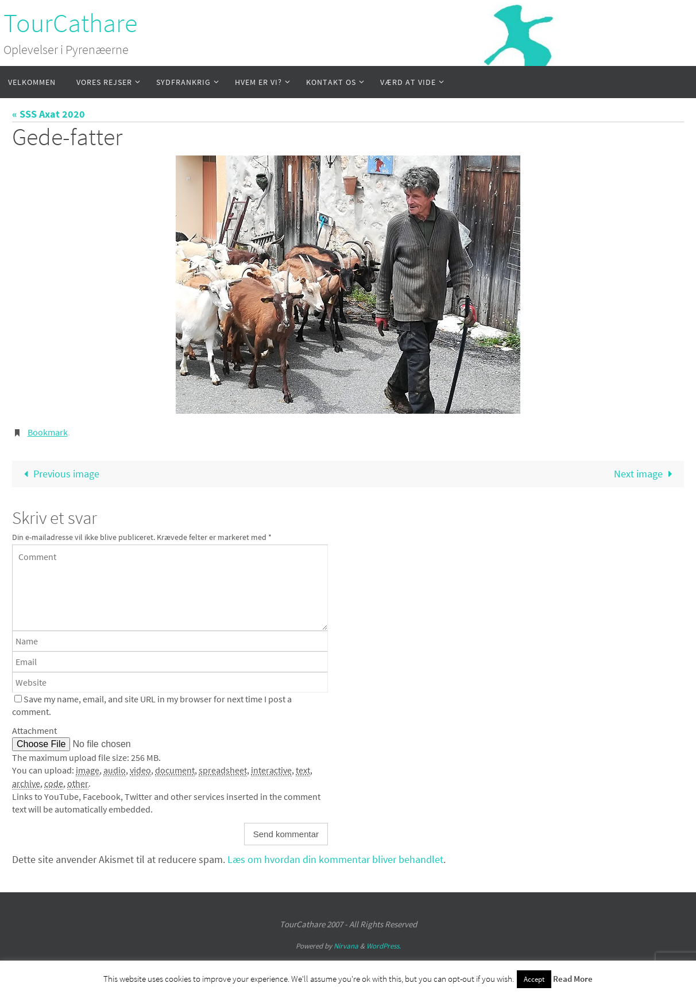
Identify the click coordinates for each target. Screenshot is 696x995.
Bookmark (48, 432)
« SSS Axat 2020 (48, 114)
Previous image (59, 473)
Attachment (34, 730)
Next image (645, 473)
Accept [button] (534, 979)
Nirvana (346, 946)
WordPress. (383, 946)
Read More (573, 978)
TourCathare (70, 23)
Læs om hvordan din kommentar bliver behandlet (335, 859)
